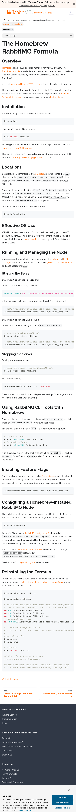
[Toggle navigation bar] (4, 12)
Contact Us (7, 750)
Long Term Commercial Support (17, 746)
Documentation (9, 719)
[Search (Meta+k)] (71, 12)
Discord (7, 755)
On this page (10, 35)
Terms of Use (9, 774)
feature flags (56, 97)
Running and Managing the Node (28, 157)
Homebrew (7, 68)
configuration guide (26, 562)
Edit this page (10, 679)
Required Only (63, 803)
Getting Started (9, 715)
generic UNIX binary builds (59, 262)
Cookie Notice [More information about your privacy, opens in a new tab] (24, 811)
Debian (55, 259)
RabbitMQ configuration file (38, 533)
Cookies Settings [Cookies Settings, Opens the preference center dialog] (63, 808)
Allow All (62, 797)
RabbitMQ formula (11, 71)
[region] (38, 798)
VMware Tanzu (10, 770)
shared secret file (31, 239)
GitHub (6, 738)
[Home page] (4, 20)
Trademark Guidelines (12, 782)
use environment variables (29, 549)
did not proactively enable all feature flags (42, 582)
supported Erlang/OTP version (25, 84)
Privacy (6, 778)
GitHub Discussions (12, 742)
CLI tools (39, 174)
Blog (4, 723)
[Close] (74, 4)
